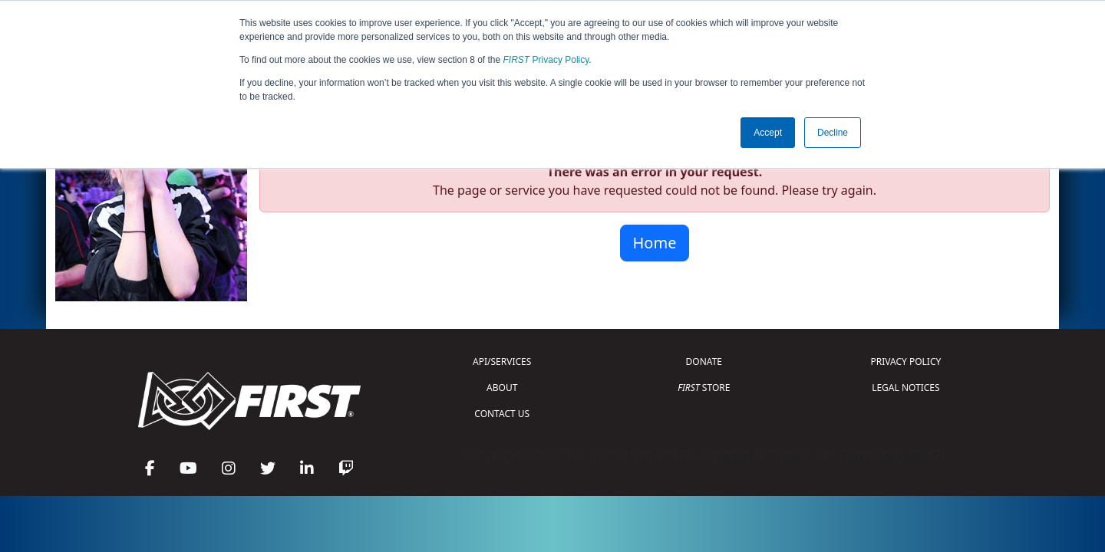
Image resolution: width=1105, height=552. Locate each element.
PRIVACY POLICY (905, 361)
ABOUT (502, 387)
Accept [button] (768, 132)
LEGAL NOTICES (906, 387)
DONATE (704, 361)
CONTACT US (501, 413)
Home (655, 242)
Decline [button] (832, 132)
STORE (704, 387)
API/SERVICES (502, 361)
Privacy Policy (546, 59)
